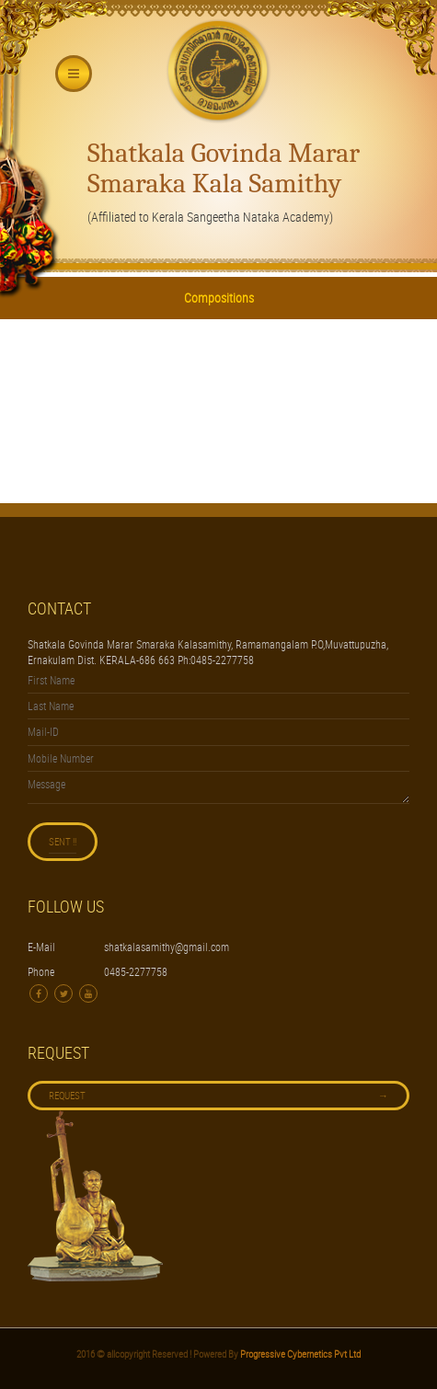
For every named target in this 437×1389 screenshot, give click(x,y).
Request (218, 1095)
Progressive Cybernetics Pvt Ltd (299, 1353)
